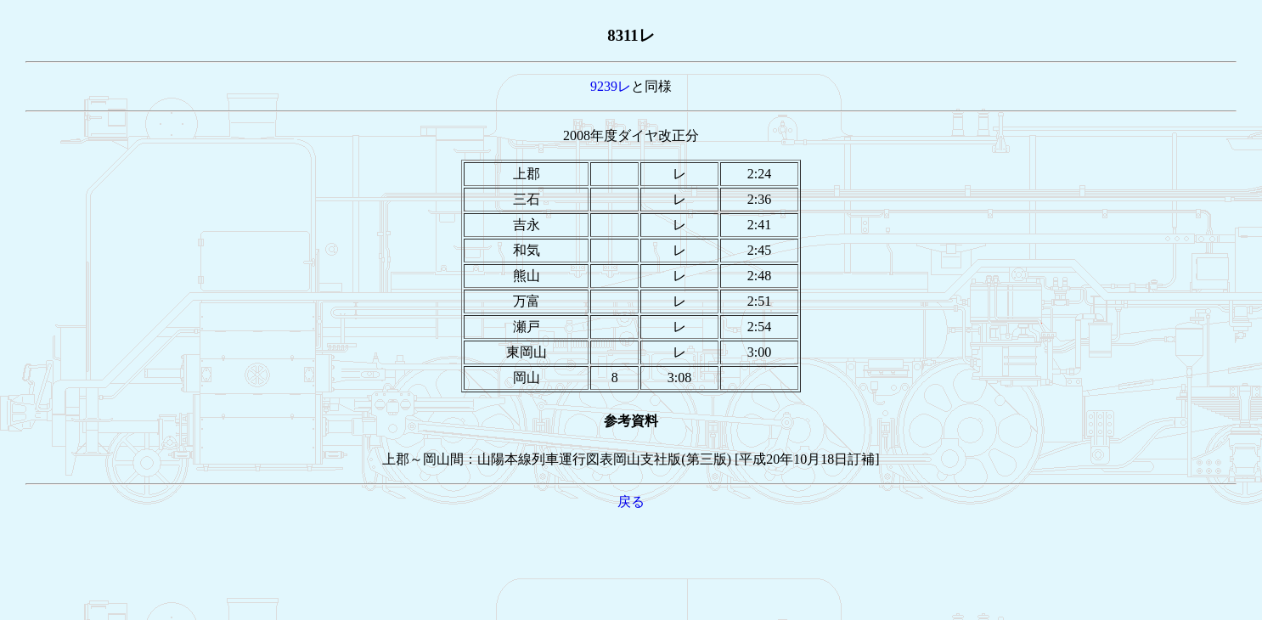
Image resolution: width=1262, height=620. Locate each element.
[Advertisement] (631, 550)
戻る (631, 501)
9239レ (610, 86)
